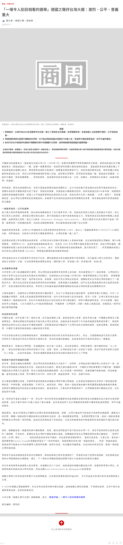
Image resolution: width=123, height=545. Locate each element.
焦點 (3, 4)
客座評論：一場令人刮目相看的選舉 (67, 497)
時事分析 (10, 4)
